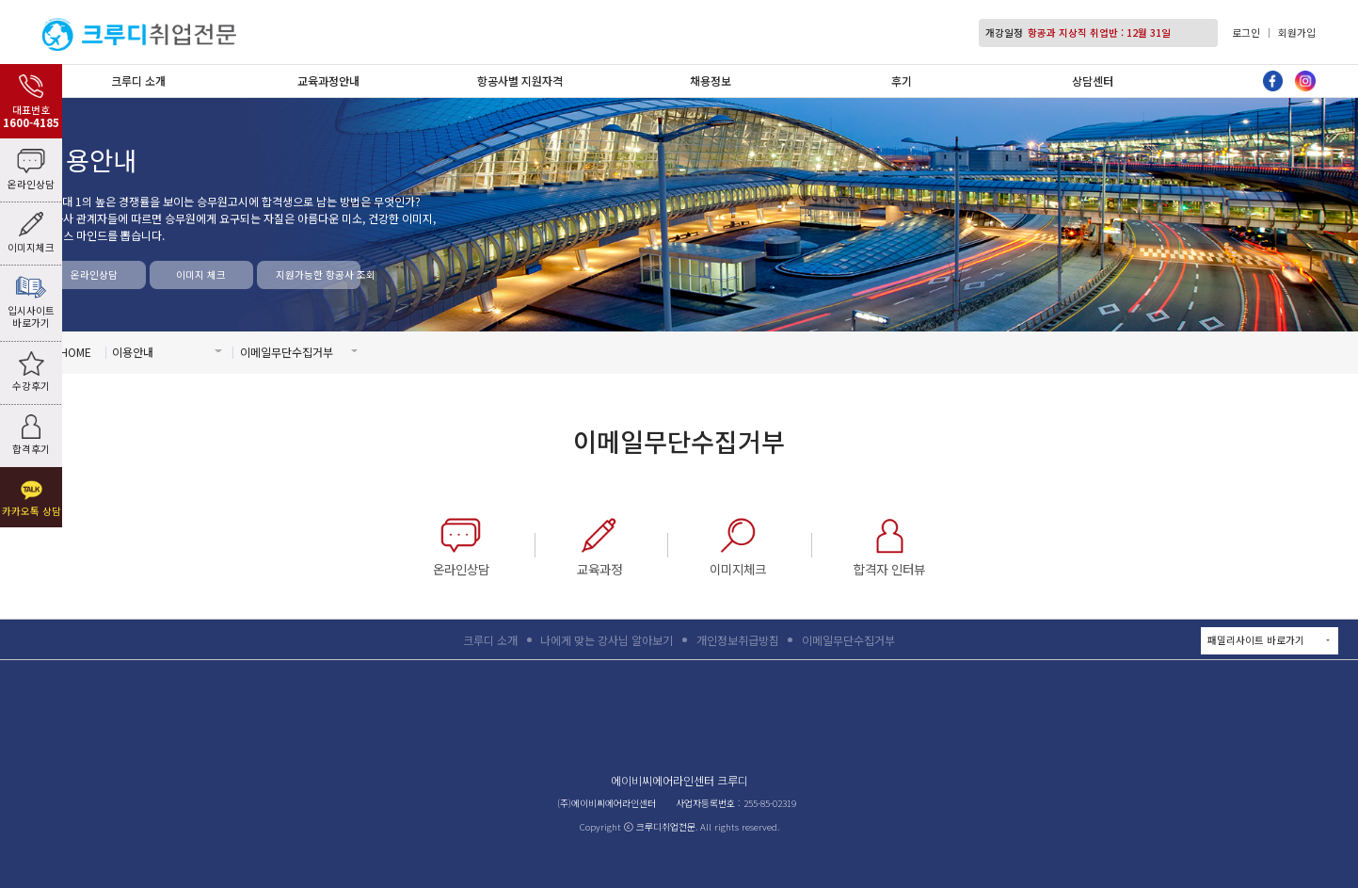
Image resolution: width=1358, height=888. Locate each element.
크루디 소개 (138, 81)
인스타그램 (1305, 81)
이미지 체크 (201, 274)
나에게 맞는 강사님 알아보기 (606, 640)
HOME (75, 352)
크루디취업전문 (139, 34)
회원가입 (1297, 32)
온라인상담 (94, 274)
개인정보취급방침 (737, 640)
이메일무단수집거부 (848, 640)
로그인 (1246, 32)
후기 (901, 81)
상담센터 (1092, 81)
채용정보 (710, 81)
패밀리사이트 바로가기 (1272, 641)
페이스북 (1273, 81)
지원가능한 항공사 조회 (318, 274)
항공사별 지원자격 (520, 81)
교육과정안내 (328, 81)
